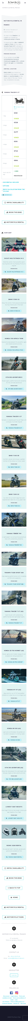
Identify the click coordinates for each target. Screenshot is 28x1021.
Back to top (14, 888)
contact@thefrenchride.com (16, 958)
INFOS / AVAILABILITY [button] (14, 202)
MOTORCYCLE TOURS (14, 917)
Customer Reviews (7, 1003)
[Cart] (3, 3)
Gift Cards (23, 1003)
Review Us (16, 1003)
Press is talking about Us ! (17, 1001)
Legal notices (14, 996)
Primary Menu (25, 2)
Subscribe (14, 975)
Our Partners (6, 1001)
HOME (14, 897)
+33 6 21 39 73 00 (15, 956)
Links (16, 999)
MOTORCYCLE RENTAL (14, 222)
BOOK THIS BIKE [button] (14, 212)
